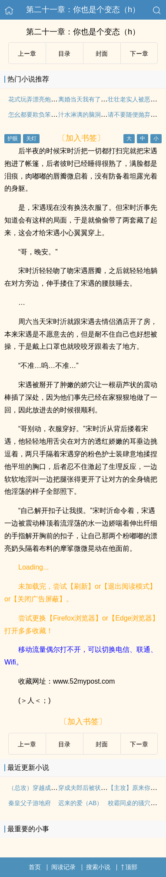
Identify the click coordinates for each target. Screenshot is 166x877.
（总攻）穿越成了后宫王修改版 (50, 787)
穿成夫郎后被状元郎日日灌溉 (97, 787)
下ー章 (139, 53)
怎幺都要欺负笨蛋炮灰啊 (41, 114)
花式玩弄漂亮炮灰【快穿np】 (48, 99)
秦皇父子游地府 (29, 802)
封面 (102, 53)
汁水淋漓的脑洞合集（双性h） (99, 114)
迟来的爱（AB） (80, 802)
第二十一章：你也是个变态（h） (83, 9)
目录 (64, 53)
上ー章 (27, 53)
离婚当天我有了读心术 (88, 99)
